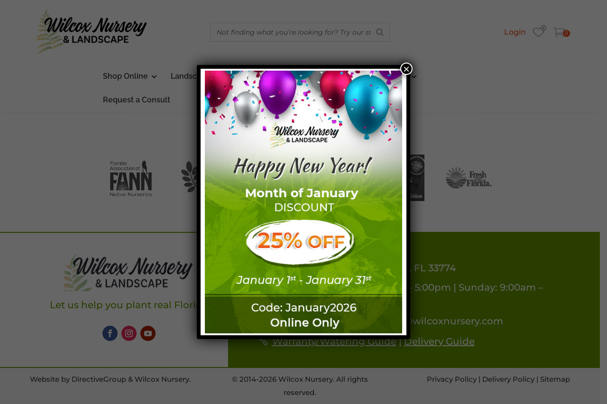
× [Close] (406, 69)
